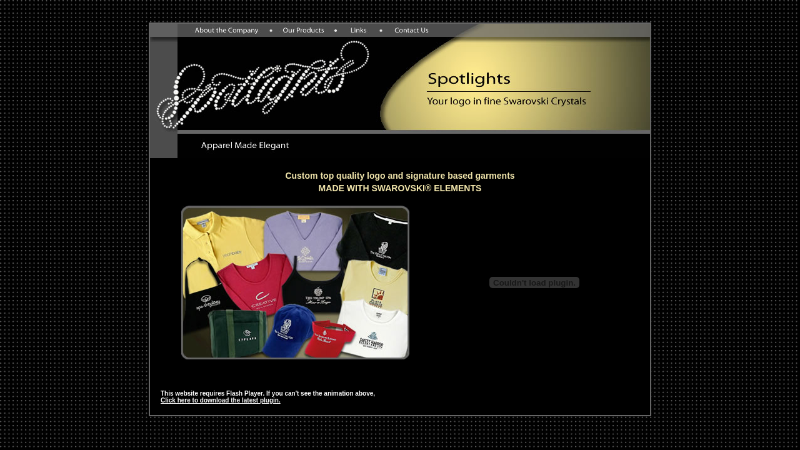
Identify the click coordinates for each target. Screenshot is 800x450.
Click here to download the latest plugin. (221, 400)
